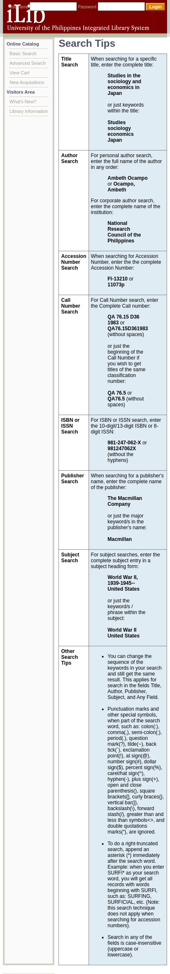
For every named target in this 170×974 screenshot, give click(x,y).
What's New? (23, 101)
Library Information (29, 111)
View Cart (19, 72)
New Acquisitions (27, 82)
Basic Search (23, 53)
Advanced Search (28, 63)
